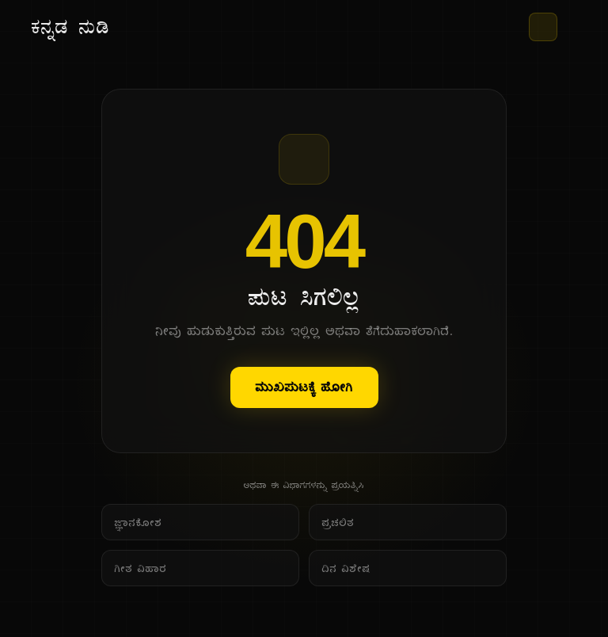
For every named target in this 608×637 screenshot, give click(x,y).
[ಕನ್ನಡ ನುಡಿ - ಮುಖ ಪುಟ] (71, 27)
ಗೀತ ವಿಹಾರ (141, 568)
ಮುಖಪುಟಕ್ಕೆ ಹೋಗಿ (304, 387)
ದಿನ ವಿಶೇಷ (346, 568)
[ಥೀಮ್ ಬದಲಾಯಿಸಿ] (543, 27)
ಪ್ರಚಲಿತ (338, 522)
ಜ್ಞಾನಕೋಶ (138, 522)
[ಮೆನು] (570, 27)
